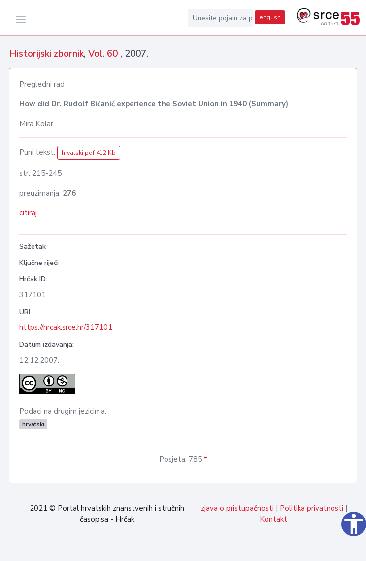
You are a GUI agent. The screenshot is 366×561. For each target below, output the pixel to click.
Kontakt (273, 519)
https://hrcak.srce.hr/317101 (65, 327)
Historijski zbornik (46, 53)
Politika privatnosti (311, 508)
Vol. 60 (104, 53)
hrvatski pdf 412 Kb (89, 153)
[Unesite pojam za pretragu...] (220, 17)
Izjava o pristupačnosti (236, 508)
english (270, 17)
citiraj (28, 213)
